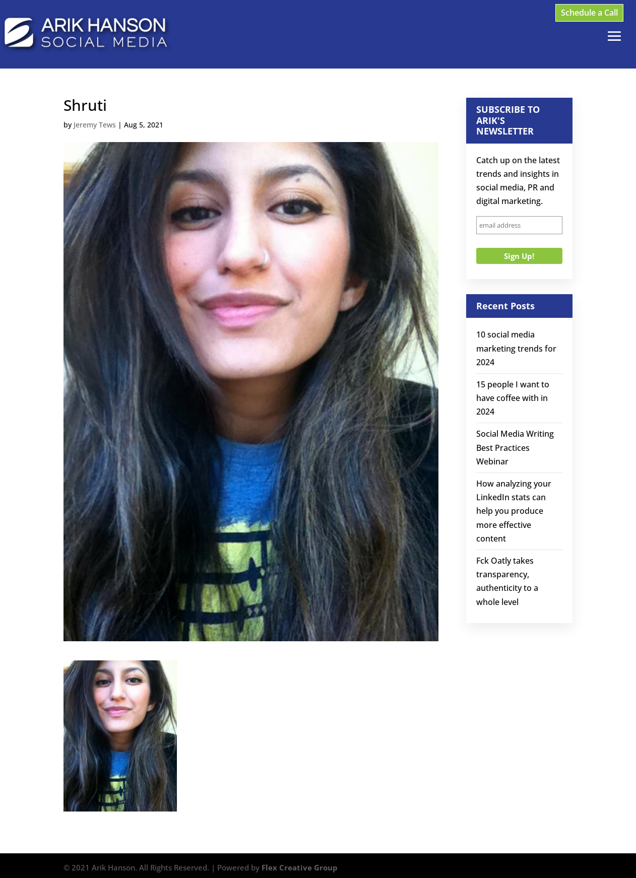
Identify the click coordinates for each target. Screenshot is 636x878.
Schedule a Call (589, 12)
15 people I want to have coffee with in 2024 (512, 398)
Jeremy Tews (95, 124)
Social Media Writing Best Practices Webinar (515, 447)
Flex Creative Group (300, 867)
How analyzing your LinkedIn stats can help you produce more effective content (513, 511)
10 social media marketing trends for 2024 (516, 348)
